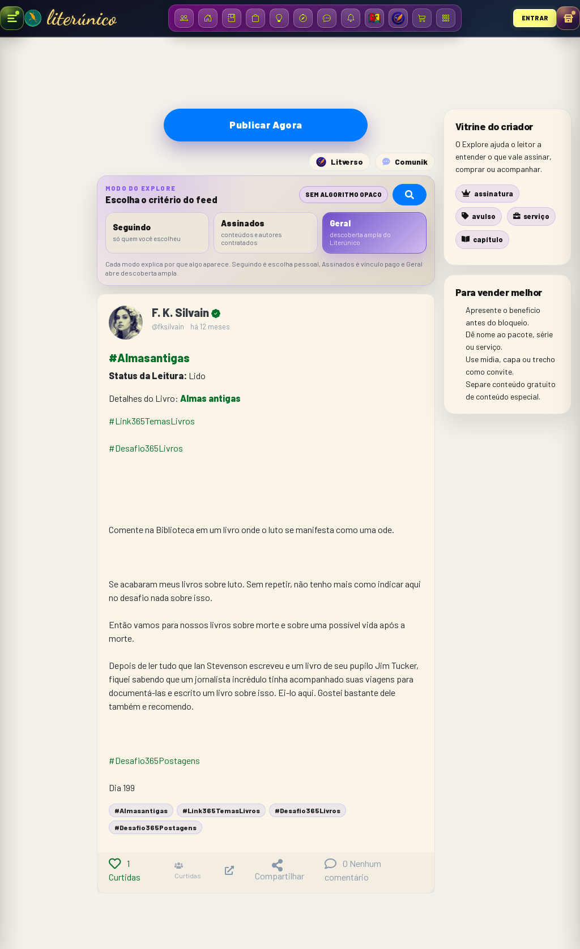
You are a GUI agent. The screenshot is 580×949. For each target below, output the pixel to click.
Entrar (535, 18)
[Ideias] (279, 18)
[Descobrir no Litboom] (303, 18)
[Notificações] (350, 18)
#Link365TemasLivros (152, 420)
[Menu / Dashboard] (445, 18)
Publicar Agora (265, 124)
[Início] (208, 18)
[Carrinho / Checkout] (422, 18)
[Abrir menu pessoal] (568, 18)
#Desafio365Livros (146, 448)
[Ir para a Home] (33, 18)
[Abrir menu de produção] (12, 18)
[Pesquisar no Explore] (410, 194)
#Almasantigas (149, 357)
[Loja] (255, 18)
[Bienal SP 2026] (374, 18)
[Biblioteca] (231, 18)
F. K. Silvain (181, 312)
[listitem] (157, 233)
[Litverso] (398, 18)
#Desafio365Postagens (154, 760)
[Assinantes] (184, 18)
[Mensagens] (326, 18)
